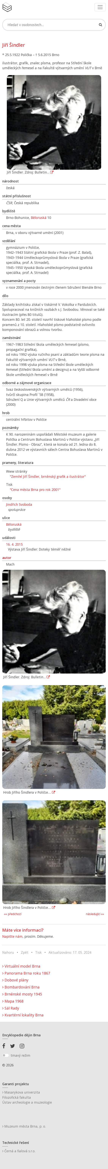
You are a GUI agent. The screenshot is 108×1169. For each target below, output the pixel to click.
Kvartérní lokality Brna (23, 1015)
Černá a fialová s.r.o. (18, 1151)
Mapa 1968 (12, 1001)
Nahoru (8, 952)
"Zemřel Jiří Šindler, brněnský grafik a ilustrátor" (48, 476)
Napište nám (12, 936)
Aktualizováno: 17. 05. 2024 (70, 952)
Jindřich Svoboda (19, 504)
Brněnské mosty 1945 (22, 994)
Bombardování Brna (21, 987)
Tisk (38, 952)
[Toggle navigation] (100, 7)
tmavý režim (20, 1055)
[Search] (54, 25)
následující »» (95, 914)
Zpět (24, 952)
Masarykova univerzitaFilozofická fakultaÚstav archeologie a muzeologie (27, 1097)
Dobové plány (15, 980)
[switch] (5, 1055)
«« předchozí (12, 914)
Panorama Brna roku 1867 (26, 973)
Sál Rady (10, 1008)
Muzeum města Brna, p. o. (24, 1126)
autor (6, 557)
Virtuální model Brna (21, 966)
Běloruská (38, 217)
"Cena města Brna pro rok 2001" (35, 489)
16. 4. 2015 (14, 544)
